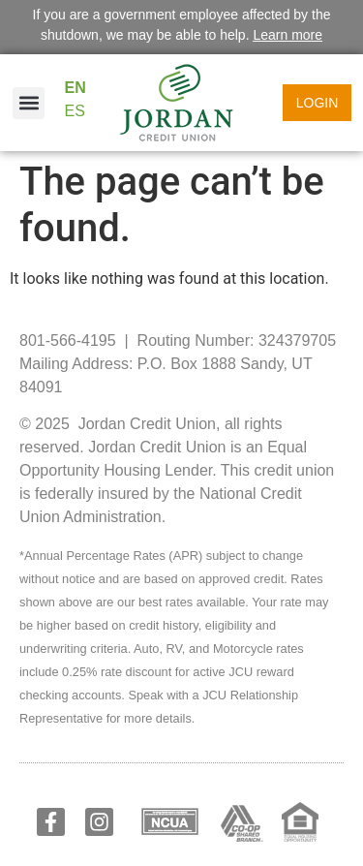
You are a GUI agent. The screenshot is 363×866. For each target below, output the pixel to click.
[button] (29, 103)
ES (75, 111)
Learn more (287, 35)
